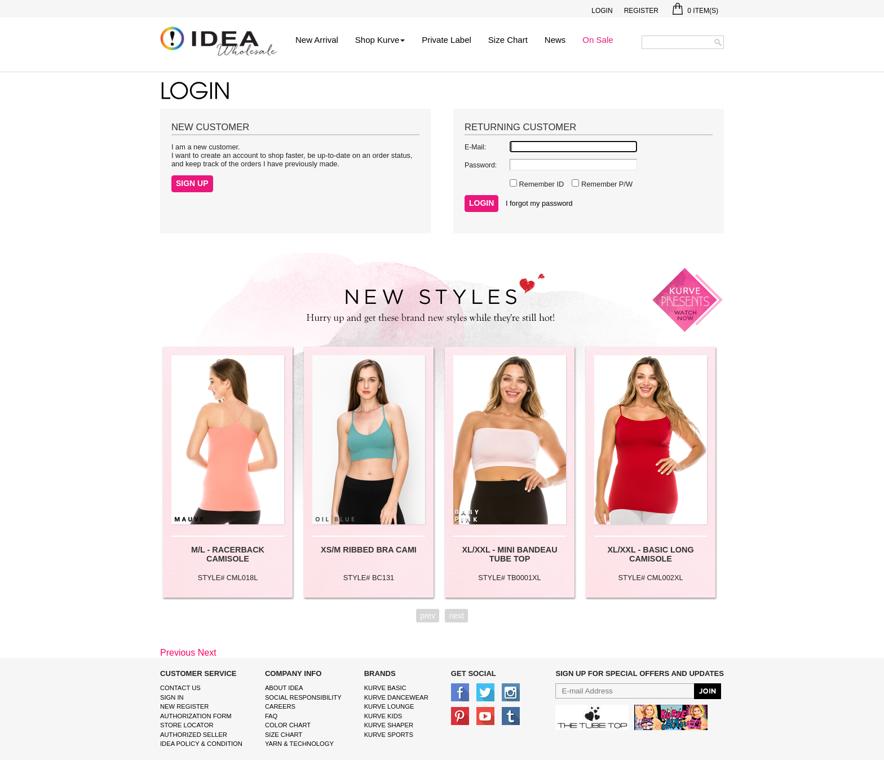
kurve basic (385, 687)
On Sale (597, 40)
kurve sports (388, 734)
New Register (184, 706)
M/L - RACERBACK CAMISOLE (227, 554)
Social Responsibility (303, 697)
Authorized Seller (193, 734)
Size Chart (508, 40)
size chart (283, 734)
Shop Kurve (380, 40)
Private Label (446, 40)
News (555, 40)
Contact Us (180, 687)
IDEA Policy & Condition (201, 743)
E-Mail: (475, 147)
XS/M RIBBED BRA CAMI (369, 549)
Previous (177, 652)
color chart (288, 725)
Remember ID (540, 184)
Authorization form (196, 716)
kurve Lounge (389, 706)
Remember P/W (606, 184)
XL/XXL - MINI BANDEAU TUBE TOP (509, 554)
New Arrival (316, 40)
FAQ (271, 716)
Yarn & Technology (299, 743)
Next (207, 652)
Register (641, 11)
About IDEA (284, 687)
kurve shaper (388, 725)
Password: (481, 165)
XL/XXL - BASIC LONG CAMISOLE (650, 554)
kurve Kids (383, 716)
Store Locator (187, 725)
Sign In (172, 697)
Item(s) (695, 11)
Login (601, 11)
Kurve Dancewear (396, 697)
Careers (280, 706)
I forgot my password (539, 203)
